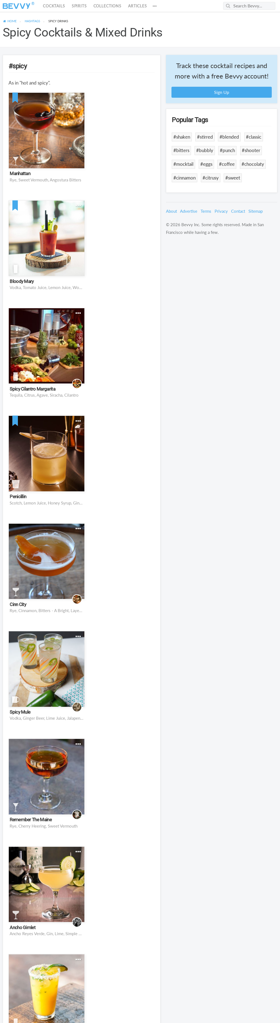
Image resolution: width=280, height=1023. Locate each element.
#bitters (181, 150)
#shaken (181, 137)
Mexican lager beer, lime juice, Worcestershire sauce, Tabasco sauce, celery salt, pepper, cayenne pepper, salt (44, 786)
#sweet (232, 178)
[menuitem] (9, 21)
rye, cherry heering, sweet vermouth (43, 480)
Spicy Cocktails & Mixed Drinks (83, 32)
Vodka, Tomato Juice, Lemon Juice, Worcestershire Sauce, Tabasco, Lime (119, 174)
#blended (229, 137)
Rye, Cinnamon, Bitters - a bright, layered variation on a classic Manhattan (44, 378)
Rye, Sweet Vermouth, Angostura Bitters (44, 174)
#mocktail (183, 164)
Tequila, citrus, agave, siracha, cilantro (44, 276)
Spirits (79, 6)
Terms (206, 211)
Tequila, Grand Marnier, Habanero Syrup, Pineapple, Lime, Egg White (44, 889)
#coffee (227, 164)
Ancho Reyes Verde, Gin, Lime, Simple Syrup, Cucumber (119, 480)
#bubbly (204, 150)
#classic (253, 137)
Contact (238, 211)
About (171, 211)
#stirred (205, 137)
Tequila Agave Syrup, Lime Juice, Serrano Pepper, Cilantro (44, 991)
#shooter (251, 150)
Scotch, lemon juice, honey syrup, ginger (119, 276)
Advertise (188, 211)
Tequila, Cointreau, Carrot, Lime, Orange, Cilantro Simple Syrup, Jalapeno (119, 684)
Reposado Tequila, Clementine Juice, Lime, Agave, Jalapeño (44, 582)
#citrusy (211, 178)
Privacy (221, 211)
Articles (137, 6)
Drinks (58, 21)
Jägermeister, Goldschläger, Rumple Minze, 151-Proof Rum (119, 991)
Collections (107, 6)
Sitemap (255, 211)
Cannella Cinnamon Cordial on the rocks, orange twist (119, 582)
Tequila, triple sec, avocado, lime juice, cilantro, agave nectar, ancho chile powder (119, 786)
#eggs (206, 164)
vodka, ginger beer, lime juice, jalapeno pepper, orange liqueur (119, 378)
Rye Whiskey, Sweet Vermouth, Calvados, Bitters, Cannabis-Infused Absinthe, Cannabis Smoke (44, 684)
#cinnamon (184, 178)
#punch (227, 150)
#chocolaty (253, 164)
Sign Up (221, 92)
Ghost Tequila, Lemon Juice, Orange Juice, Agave (119, 889)
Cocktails (54, 6)
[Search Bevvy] (249, 6)
